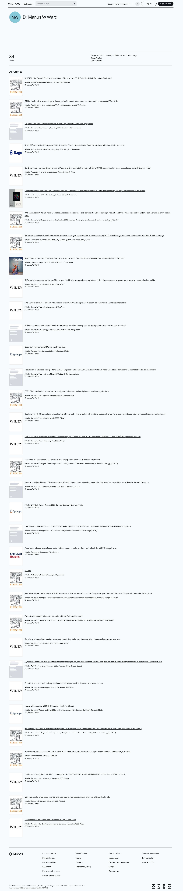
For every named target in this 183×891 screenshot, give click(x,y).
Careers (79, 862)
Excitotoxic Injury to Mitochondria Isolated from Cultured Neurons (53, 615)
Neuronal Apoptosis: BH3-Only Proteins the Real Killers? (49, 705)
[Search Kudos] (55, 3)
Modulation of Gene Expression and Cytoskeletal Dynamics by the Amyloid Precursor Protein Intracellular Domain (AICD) (78, 526)
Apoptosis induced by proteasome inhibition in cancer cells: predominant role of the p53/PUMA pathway (71, 547)
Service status (115, 853)
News (78, 857)
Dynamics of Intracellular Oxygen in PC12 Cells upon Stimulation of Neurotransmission (62, 459)
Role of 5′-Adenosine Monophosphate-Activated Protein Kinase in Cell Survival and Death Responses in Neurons (74, 144)
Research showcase (51, 875)
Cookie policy (148, 862)
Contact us (114, 870)
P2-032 (28, 570)
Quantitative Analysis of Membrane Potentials (45, 346)
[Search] (75, 3)
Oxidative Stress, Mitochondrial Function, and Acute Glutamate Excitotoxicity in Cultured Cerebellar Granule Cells (75, 773)
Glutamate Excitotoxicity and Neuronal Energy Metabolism (50, 819)
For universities (49, 862)
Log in (147, 3)
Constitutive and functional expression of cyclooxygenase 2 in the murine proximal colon (64, 682)
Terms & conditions (150, 853)
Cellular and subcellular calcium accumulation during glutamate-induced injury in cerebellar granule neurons (72, 638)
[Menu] (136, 3)
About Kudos (81, 853)
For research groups (51, 870)
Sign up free (164, 3)
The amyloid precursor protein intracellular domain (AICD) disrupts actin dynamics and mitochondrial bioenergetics (75, 302)
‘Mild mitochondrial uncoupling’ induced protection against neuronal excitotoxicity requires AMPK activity (71, 100)
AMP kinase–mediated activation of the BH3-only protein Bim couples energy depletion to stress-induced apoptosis (75, 325)
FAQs (111, 866)
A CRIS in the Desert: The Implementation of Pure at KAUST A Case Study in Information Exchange (68, 77)
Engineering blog (83, 866)
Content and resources (119, 862)
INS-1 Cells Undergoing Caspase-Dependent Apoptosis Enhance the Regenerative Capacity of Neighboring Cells (74, 257)
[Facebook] (153, 885)
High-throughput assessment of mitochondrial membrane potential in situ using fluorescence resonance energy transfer (78, 751)
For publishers (48, 857)
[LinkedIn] (164, 885)
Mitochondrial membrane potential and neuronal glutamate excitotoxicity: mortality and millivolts (67, 796)
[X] (159, 885)
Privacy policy (148, 857)
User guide (113, 857)
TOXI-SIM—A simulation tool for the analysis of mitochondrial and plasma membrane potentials (67, 390)
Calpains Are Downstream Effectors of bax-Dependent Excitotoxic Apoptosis (59, 123)
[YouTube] (169, 885)
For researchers (49, 853)
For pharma (47, 866)
